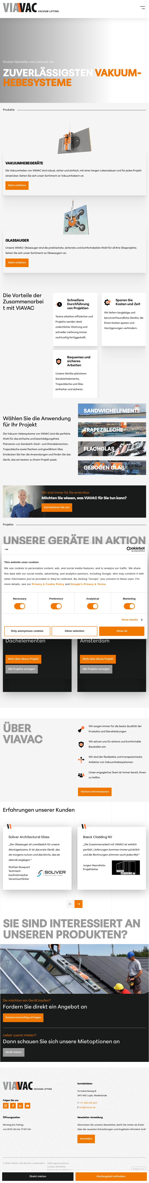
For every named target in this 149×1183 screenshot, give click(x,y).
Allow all (121, 630)
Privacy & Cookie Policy (48, 584)
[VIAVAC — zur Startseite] (8, 7)
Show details (129, 619)
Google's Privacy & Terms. (88, 584)
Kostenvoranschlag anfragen (23, 1017)
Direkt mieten (37, 1176)
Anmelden (86, 1139)
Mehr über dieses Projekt (23, 659)
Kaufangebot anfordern (111, 1176)
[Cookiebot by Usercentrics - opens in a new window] (128, 549)
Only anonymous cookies (27, 630)
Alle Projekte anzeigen (21, 669)
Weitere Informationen (95, 792)
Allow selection (74, 630)
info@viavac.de (87, 1107)
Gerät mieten (13, 1052)
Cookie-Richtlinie (56, 1167)
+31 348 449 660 (88, 1103)
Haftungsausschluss (58, 1163)
